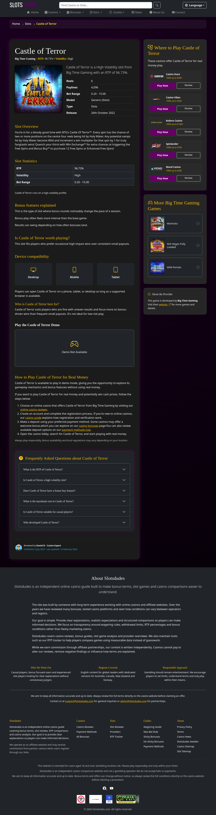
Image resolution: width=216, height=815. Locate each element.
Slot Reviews (117, 726)
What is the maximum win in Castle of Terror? (48, 501)
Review (188, 85)
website (165, 304)
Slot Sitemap (184, 751)
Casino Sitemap (185, 746)
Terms (180, 731)
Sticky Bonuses (152, 736)
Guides (115, 12)
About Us (157, 12)
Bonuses (74, 12)
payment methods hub (76, 430)
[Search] (105, 5)
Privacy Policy (184, 726)
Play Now (162, 85)
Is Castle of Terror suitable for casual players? (48, 511)
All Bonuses (82, 736)
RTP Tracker (116, 736)
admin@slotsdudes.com (133, 701)
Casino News (184, 736)
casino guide (33, 418)
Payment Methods (86, 731)
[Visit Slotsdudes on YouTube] (111, 788)
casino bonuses (89, 426)
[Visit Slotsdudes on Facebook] (105, 788)
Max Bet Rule (151, 731)
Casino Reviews (84, 726)
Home (33, 12)
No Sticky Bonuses (154, 741)
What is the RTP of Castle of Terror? (43, 469)
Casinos (52, 12)
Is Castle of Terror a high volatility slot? (44, 480)
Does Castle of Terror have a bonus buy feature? (49, 490)
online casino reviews (33, 409)
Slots (95, 12)
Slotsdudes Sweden (187, 741)
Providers (115, 731)
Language (193, 5)
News (137, 12)
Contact (178, 12)
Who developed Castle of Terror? (41, 522)
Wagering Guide (152, 726)
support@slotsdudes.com (79, 701)
